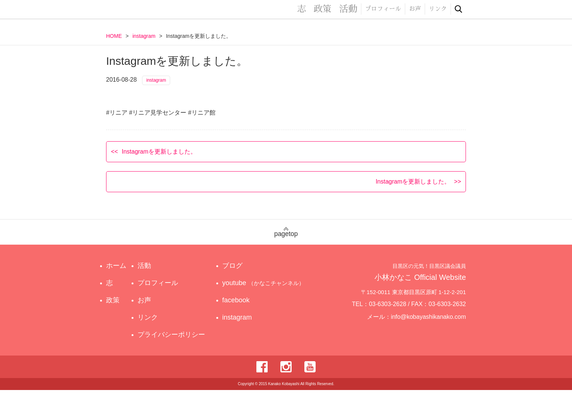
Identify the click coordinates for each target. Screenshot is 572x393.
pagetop (286, 235)
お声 (415, 9)
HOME (114, 36)
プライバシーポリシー (172, 337)
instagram (143, 36)
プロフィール (383, 9)
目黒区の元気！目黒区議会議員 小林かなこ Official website (176, 10)
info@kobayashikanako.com (433, 320)
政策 (323, 8)
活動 (348, 8)
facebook (240, 303)
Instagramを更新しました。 (159, 154)
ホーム (116, 268)
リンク (438, 9)
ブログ (237, 268)
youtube (264, 286)
